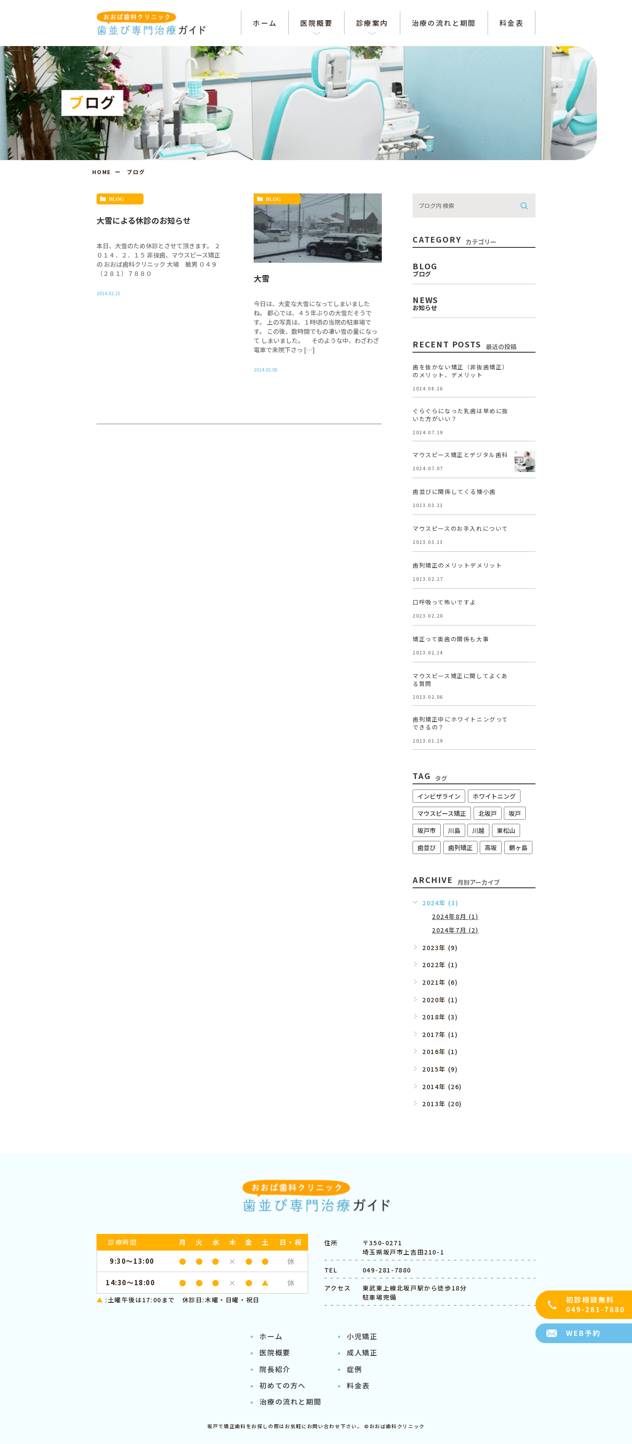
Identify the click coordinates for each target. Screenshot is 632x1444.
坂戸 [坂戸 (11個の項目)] (515, 813)
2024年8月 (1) (455, 916)
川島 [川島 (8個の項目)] (454, 830)
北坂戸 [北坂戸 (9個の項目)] (487, 813)
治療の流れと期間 (290, 1402)
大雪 (261, 278)
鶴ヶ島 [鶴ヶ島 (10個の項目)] (518, 847)
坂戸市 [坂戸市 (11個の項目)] (426, 830)
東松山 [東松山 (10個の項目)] (506, 830)
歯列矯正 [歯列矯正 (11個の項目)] (460, 847)
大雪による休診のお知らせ (144, 220)
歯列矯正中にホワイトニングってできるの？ (460, 723)
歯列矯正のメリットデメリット (457, 565)
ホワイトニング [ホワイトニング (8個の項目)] (494, 796)
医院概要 (274, 1352)
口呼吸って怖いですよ (444, 602)
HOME (101, 171)
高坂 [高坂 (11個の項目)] (491, 847)
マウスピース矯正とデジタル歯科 (460, 454)
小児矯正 (362, 1336)
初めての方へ (282, 1385)
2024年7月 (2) (455, 930)
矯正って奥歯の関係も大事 (451, 639)
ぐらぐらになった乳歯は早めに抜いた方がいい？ (461, 415)
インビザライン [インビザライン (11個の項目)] (438, 796)
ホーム (271, 1336)
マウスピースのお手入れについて (460, 528)
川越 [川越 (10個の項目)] (478, 830)
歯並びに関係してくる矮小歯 (454, 491)
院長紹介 (274, 1369)
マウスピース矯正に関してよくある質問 (460, 680)
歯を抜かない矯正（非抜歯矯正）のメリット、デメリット (461, 371)
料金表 (358, 1385)
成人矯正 (362, 1352)
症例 (354, 1369)
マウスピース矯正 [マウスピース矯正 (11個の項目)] (441, 813)
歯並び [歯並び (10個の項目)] (426, 847)
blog (116, 199)
